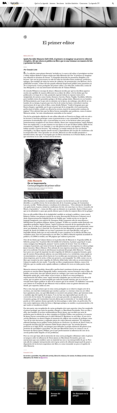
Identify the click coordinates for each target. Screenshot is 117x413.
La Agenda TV (94, 3)
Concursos (83, 3)
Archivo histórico (71, 3)
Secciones (60, 3)
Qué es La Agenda (41, 3)
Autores (52, 3)
